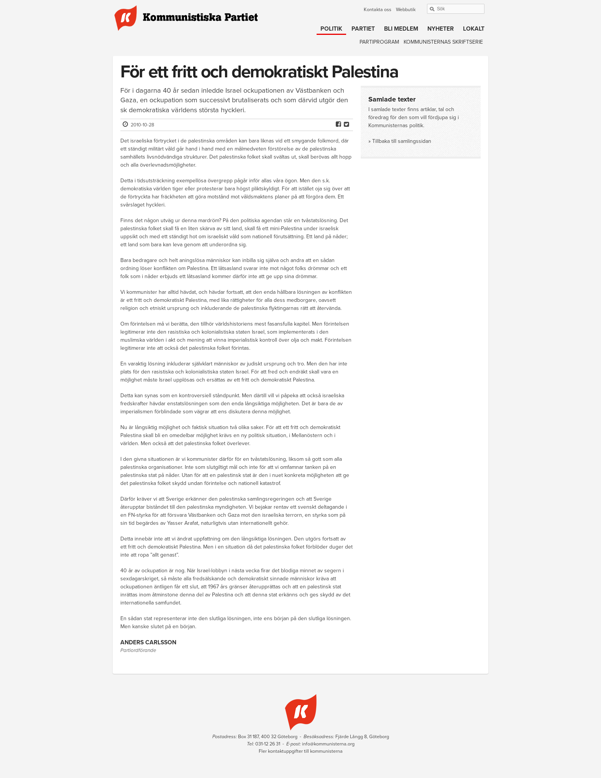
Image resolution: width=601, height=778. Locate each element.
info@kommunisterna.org (328, 744)
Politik (331, 28)
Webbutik (405, 10)
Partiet (363, 28)
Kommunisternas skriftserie (443, 42)
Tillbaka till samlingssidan (401, 141)
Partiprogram (379, 42)
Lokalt (473, 28)
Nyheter (440, 28)
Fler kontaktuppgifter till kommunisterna (301, 751)
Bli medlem (401, 28)
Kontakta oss (377, 10)
